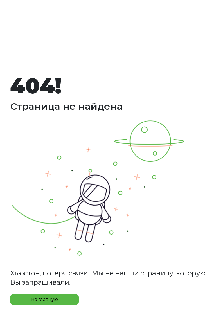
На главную (44, 299)
